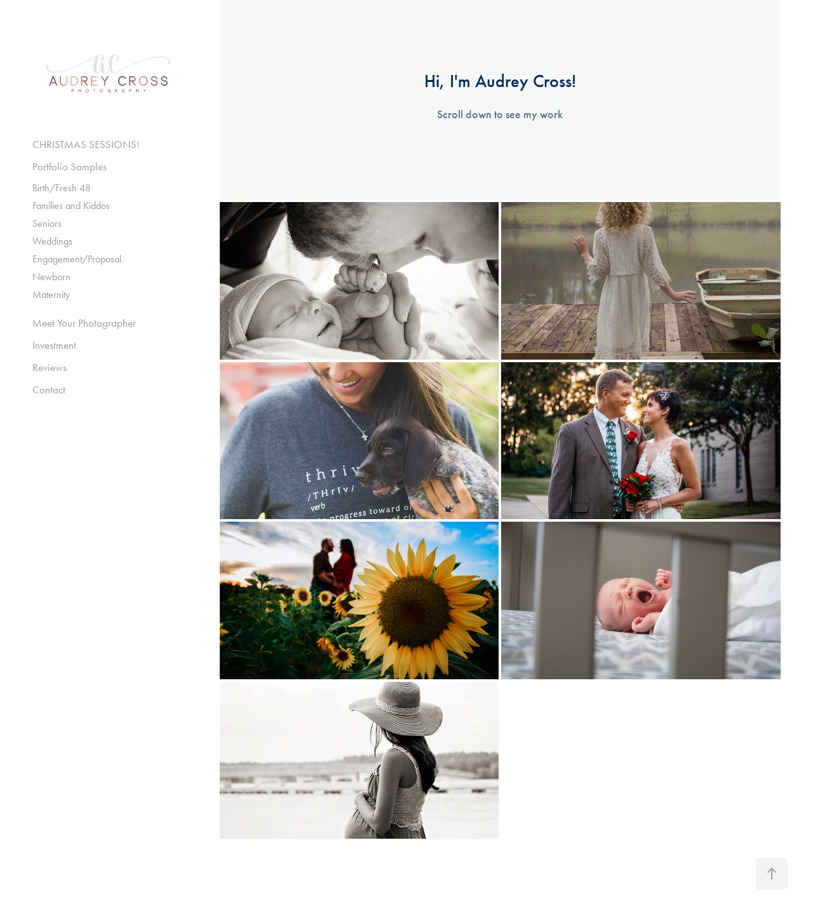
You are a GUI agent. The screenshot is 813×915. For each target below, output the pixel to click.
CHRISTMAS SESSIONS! (86, 144)
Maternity (51, 294)
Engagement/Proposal (76, 259)
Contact (48, 389)
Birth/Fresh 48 (61, 188)
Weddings (52, 241)
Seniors (47, 223)
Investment (54, 345)
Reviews (49, 367)
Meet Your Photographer (84, 322)
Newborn (51, 277)
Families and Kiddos (71, 206)
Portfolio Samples (69, 166)
